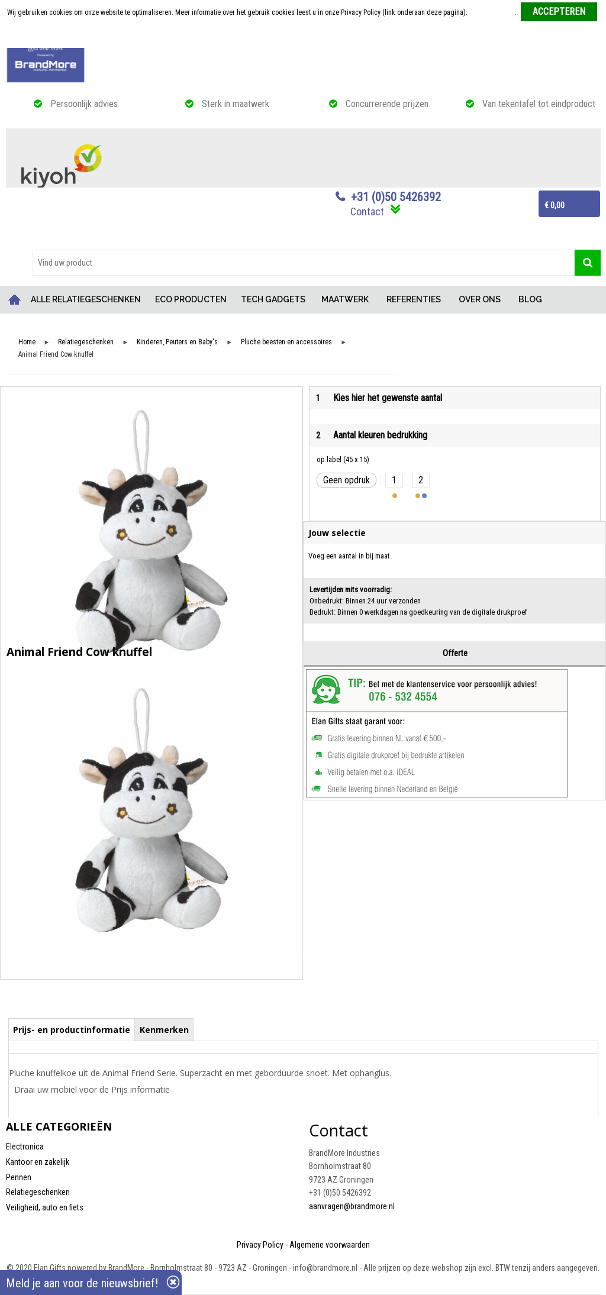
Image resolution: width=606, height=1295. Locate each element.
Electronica (25, 1146)
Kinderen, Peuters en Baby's (177, 342)
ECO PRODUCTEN (191, 299)
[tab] (72, 1029)
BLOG (530, 299)
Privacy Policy (260, 1245)
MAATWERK (345, 299)
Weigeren (304, 36)
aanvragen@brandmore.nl (352, 1206)
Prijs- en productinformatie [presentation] (71, 1029)
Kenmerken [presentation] (164, 1029)
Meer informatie (492, 12)
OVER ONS (480, 299)
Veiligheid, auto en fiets (44, 1207)
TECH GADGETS (273, 299)
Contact (367, 211)
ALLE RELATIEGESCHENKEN (86, 299)
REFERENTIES (413, 299)
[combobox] (304, 263)
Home (15, 300)
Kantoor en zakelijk (37, 1162)
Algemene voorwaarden (329, 1245)
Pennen (18, 1177)
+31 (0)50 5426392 (396, 197)
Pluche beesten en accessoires (286, 342)
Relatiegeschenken (86, 342)
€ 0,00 (554, 205)
